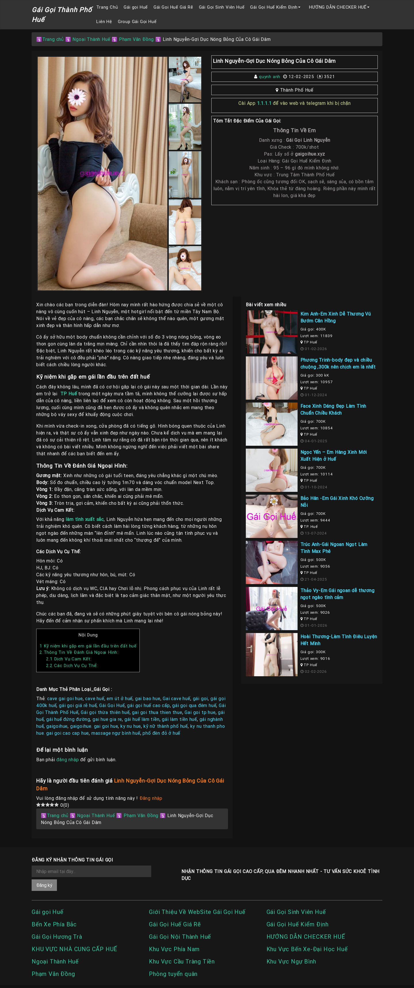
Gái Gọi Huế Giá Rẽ (173, 7)
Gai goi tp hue (200, 712)
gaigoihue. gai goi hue (94, 726)
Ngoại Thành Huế (91, 39)
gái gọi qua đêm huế (194, 705)
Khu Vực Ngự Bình (291, 961)
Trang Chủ (107, 7)
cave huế (94, 698)
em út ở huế (120, 698)
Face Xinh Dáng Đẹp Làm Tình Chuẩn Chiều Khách (333, 409)
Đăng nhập (150, 798)
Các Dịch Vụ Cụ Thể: (71, 665)
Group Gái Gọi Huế (137, 21)
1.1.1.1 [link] (264, 103)
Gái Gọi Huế (112, 705)
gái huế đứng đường (68, 719)
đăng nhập (67, 759)
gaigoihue (57, 726)
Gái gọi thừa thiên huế (105, 712)
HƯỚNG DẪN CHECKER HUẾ (338, 7)
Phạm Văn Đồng (136, 39)
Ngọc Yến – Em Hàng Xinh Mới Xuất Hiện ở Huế (333, 455)
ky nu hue (130, 726)
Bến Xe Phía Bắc (54, 924)
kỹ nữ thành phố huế (165, 726)
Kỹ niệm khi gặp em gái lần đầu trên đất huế (88, 646)
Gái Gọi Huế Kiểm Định (274, 7)
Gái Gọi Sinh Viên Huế (222, 7)
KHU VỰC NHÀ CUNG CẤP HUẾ (74, 949)
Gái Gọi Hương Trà (57, 936)
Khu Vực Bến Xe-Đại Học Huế (307, 949)
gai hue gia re (107, 719)
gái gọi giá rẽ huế (78, 705)
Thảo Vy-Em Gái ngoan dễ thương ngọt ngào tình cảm (337, 593)
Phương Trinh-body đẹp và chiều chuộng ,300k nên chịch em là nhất (338, 363)
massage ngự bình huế (115, 733)
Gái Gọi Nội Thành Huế (180, 936)
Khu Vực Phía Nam (174, 949)
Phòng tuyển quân (173, 973)
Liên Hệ (104, 21)
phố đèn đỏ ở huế (161, 733)
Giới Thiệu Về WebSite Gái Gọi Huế (197, 911)
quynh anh (269, 76)
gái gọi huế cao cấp (148, 705)
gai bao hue (147, 698)
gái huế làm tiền (142, 719)
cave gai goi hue (65, 698)
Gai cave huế (176, 698)
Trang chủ (53, 39)
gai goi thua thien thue (157, 712)
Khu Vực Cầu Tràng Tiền (182, 961)
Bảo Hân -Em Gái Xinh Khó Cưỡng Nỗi (337, 501)
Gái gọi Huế (136, 7)
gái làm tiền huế (179, 719)
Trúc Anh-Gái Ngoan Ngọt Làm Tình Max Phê (334, 547)
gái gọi (200, 698)
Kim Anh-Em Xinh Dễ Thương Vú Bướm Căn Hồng (335, 317)
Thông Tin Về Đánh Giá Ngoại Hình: (78, 652)
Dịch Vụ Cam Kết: (68, 659)
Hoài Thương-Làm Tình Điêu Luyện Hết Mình (338, 640)
